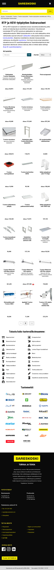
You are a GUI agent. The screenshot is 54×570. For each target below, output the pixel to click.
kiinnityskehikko (8, 38)
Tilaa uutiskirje (9, 558)
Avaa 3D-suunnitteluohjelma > (12, 47)
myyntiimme (22, 40)
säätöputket (27, 36)
